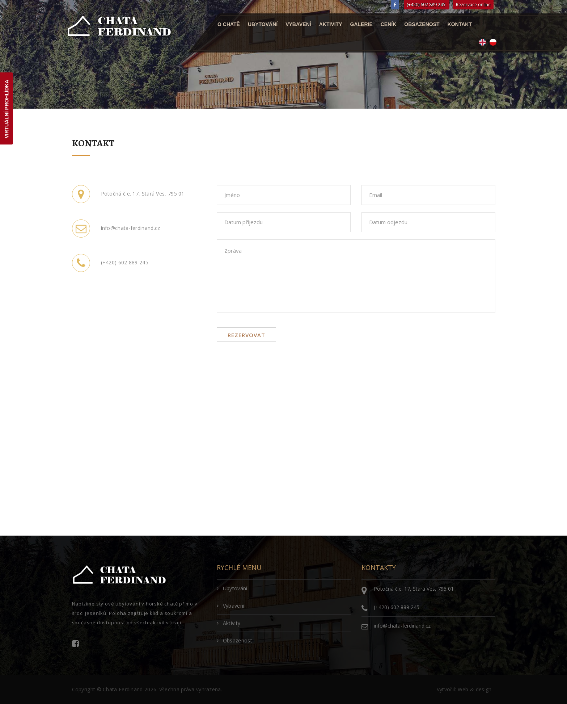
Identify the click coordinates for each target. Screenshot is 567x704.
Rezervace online (473, 4)
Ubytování (262, 24)
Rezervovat (246, 335)
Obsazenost (421, 24)
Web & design (475, 689)
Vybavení (298, 24)
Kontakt (459, 24)
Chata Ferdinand (123, 689)
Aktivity (330, 24)
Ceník (388, 24)
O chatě (228, 24)
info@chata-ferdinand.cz (402, 625)
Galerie (361, 24)
